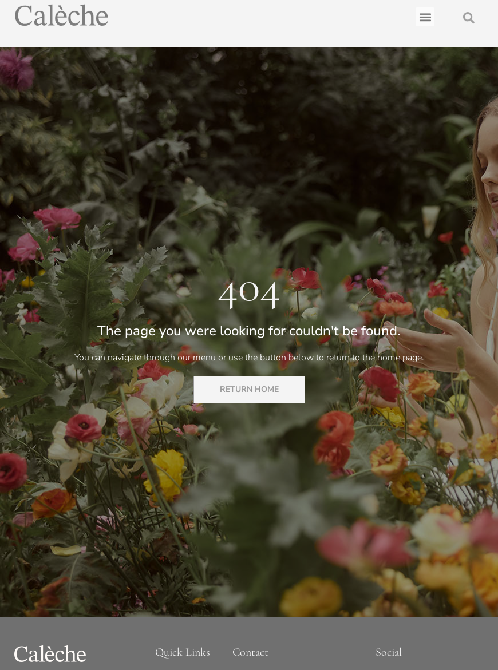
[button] (425, 14)
